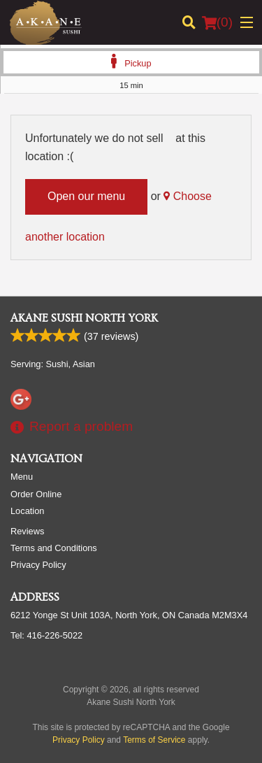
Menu (21, 476)
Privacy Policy (38, 564)
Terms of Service (154, 740)
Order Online (35, 494)
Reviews (27, 531)
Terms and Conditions (53, 548)
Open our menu (86, 196)
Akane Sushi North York (84, 318)
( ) (217, 22)
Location (27, 511)
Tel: (46, 635)
